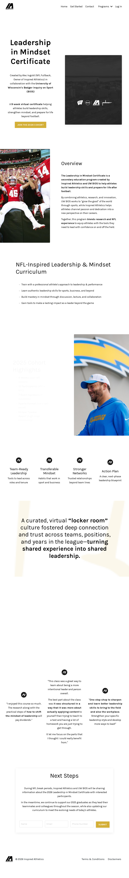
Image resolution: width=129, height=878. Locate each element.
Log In (118, 6)
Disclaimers (114, 862)
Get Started (75, 6)
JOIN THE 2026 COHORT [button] (30, 124)
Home (62, 6)
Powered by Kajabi (115, 871)
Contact (89, 6)
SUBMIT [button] (102, 826)
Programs (105, 6)
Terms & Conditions (93, 862)
